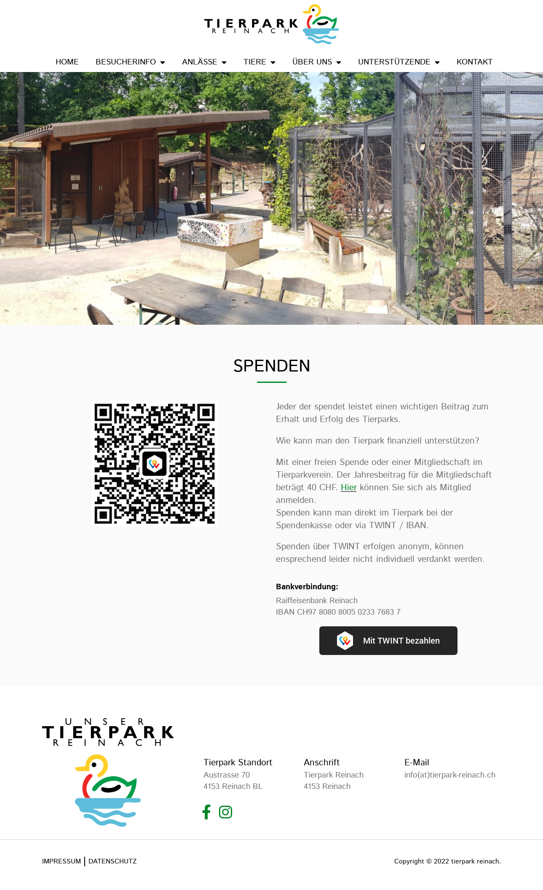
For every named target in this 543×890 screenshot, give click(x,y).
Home (67, 62)
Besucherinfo (130, 62)
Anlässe (204, 62)
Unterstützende (399, 62)
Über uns (316, 62)
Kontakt (475, 62)
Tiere (259, 62)
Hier (349, 487)
